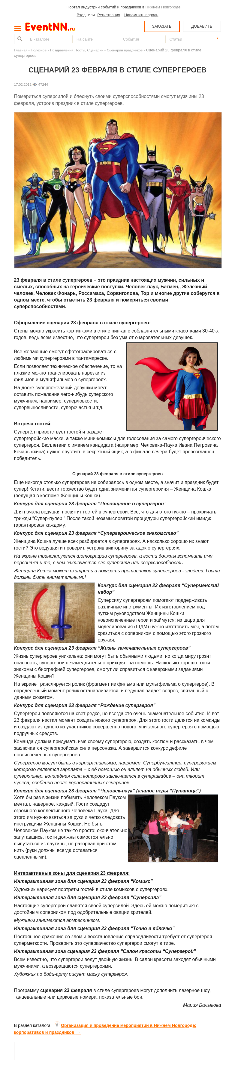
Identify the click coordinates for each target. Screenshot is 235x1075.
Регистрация (108, 15)
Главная (20, 50)
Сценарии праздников (125, 50)
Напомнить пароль (141, 15)
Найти (19, 38)
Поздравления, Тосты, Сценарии (77, 50)
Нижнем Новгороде (163, 7)
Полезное (39, 50)
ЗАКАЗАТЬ (162, 26)
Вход (81, 15)
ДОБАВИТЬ (201, 26)
